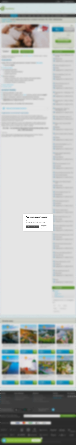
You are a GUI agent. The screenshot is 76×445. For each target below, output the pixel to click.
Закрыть (51, 215)
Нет (44, 227)
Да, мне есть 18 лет (32, 227)
